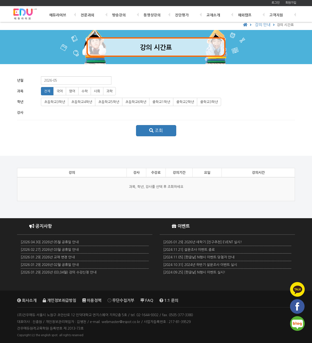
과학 (109, 91)
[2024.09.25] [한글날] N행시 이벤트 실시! (194, 272)
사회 (97, 91)
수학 (84, 91)
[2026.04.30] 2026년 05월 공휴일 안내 (49, 242)
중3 (209, 102)
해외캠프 (246, 13)
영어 (72, 91)
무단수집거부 (120, 300)
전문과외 (90, 13)
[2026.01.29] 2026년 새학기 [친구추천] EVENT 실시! (202, 242)
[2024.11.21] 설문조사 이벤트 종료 (189, 249)
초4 (81, 102)
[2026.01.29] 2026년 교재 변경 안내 (48, 257)
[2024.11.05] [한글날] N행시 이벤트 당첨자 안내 (198, 257)
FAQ (146, 300)
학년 (20, 102)
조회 (156, 130)
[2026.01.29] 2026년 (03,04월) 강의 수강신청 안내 (58, 272)
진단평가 (183, 13)
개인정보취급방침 (59, 300)
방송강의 (121, 13)
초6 (135, 102)
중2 (185, 102)
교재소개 (215, 13)
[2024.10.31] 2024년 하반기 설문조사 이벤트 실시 (200, 264)
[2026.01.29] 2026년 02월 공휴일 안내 (49, 264)
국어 (60, 91)
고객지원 (277, 13)
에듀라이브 (60, 13)
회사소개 (27, 300)
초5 (108, 102)
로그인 (276, 2)
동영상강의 (154, 13)
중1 (161, 102)
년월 (20, 80)
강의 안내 (263, 25)
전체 (47, 91)
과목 (20, 91)
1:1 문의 (168, 300)
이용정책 (91, 300)
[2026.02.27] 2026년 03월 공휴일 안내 (49, 249)
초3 (54, 102)
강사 (20, 112)
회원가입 (290, 2)
